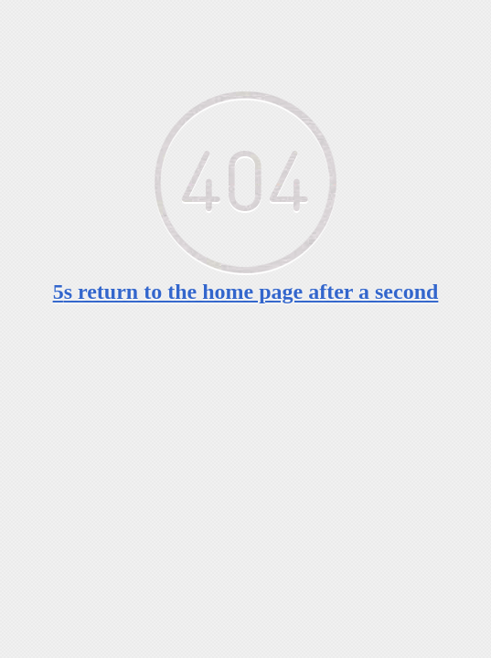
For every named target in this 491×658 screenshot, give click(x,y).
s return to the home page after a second (246, 291)
